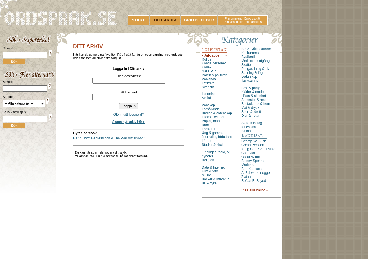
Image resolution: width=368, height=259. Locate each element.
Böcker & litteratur (215, 179)
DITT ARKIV (165, 20)
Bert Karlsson (251, 169)
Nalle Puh (209, 71)
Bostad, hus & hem (255, 104)
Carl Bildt (248, 153)
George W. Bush (253, 141)
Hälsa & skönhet (253, 96)
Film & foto (210, 171)
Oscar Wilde (250, 157)
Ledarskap (249, 77)
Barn (205, 125)
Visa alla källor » (254, 190)
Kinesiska (248, 127)
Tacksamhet (250, 81)
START (138, 20)
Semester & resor (254, 100)
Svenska (208, 87)
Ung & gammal (213, 133)
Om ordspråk (252, 18)
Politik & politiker (214, 75)
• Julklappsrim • (214, 55)
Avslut (206, 98)
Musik (206, 175)
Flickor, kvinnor (213, 117)
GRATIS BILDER (199, 20)
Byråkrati (248, 57)
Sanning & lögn (252, 73)
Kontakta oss (254, 21)
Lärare (207, 141)
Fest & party (250, 88)
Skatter (246, 65)
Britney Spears (252, 161)
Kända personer (214, 63)
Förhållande (211, 109)
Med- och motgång (255, 61)
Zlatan (246, 177)
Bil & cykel (209, 183)
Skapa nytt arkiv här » (128, 122)
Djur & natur (250, 116)
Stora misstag (251, 123)
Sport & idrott (251, 112)
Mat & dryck (250, 108)
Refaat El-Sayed (253, 181)
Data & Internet (213, 167)
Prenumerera (233, 18)
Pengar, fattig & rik (255, 69)
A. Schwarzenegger (256, 173)
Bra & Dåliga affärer (256, 49)
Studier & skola (213, 145)
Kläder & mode (252, 92)
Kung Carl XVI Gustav (257, 149)
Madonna (248, 165)
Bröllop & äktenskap (217, 113)
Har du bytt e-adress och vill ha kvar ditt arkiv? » (109, 138)
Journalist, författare (217, 137)
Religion (208, 160)
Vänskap (208, 105)
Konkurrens (250, 53)
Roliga (206, 59)
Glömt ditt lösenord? (128, 114)
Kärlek (206, 67)
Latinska (208, 83)
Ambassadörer (234, 21)
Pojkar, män (211, 121)
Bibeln (246, 131)
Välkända (209, 79)
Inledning (209, 94)
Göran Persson (252, 145)
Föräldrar (209, 129)
